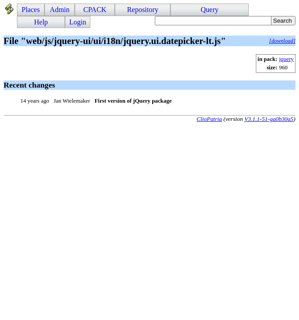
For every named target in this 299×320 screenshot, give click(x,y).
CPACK (94, 9)
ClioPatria (209, 119)
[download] (282, 41)
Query (209, 9)
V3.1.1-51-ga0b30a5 (268, 119)
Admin (59, 9)
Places (31, 9)
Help (41, 22)
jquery (286, 59)
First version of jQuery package (133, 101)
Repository (142, 9)
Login (77, 22)
